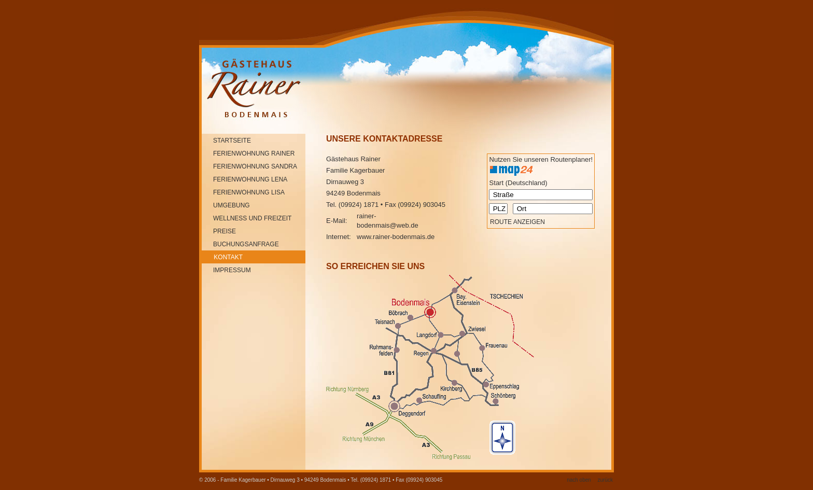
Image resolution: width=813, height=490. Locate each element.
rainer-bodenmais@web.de (387, 220)
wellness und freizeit (247, 218)
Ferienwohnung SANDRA (250, 166)
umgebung (226, 205)
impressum (227, 270)
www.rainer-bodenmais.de (395, 237)
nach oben (579, 480)
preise (219, 231)
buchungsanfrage (241, 244)
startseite (227, 140)
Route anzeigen (517, 222)
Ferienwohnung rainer (249, 153)
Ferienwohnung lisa (244, 192)
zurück (605, 480)
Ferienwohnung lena (245, 179)
